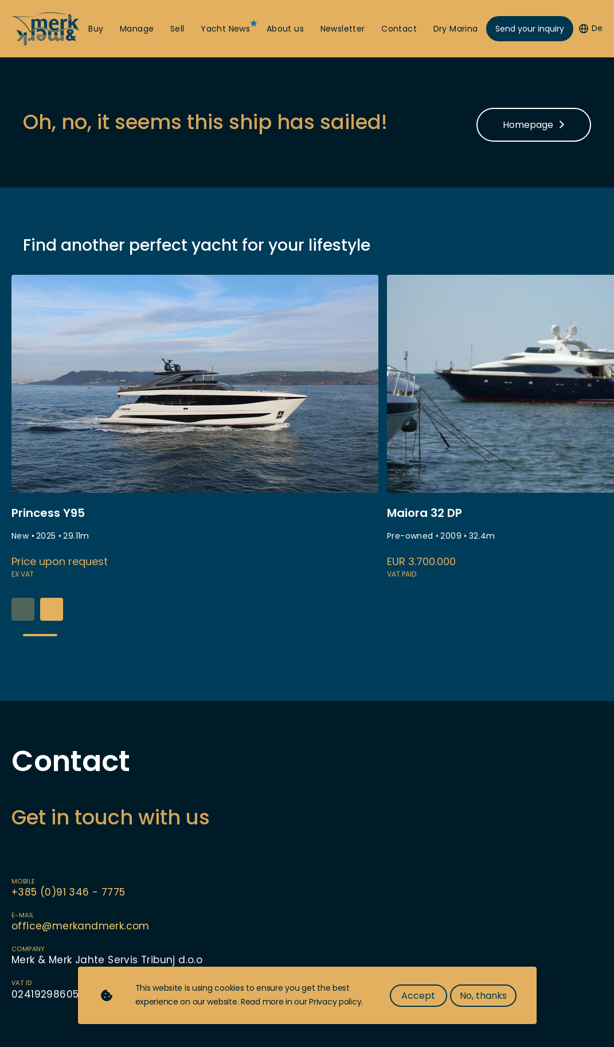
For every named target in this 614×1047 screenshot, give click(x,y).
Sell (177, 29)
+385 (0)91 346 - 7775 (68, 892)
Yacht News (225, 29)
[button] (51, 609)
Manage (137, 29)
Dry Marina (455, 29)
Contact (399, 29)
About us (285, 29)
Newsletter (342, 29)
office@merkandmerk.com (80, 926)
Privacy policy (335, 1001)
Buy (95, 29)
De (591, 28)
